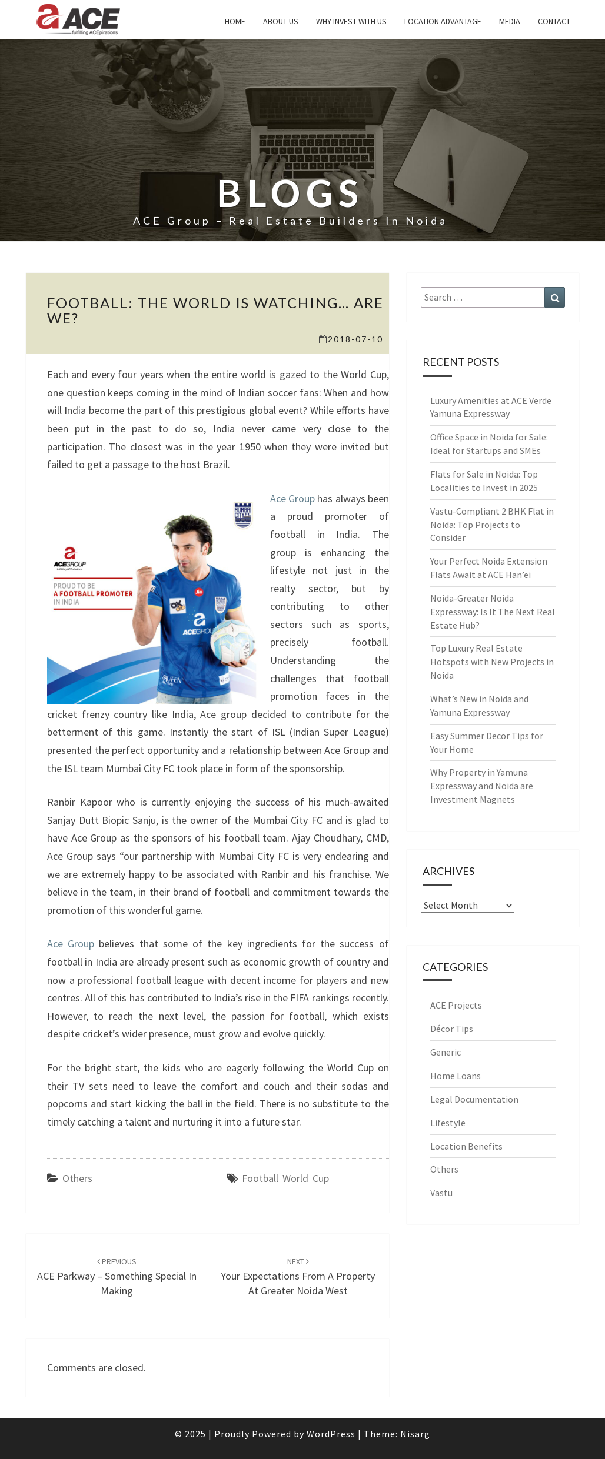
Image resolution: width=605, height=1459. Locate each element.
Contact (554, 21)
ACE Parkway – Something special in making (117, 1276)
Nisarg (415, 1434)
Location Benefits (466, 1146)
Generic (445, 1052)
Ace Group (292, 498)
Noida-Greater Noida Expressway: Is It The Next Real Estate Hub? (492, 611)
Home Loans (455, 1075)
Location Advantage (442, 21)
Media (509, 21)
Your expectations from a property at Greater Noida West (298, 1276)
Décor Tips (451, 1028)
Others (77, 1178)
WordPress (331, 1434)
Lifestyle (448, 1123)
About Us (280, 21)
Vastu (441, 1192)
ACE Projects (456, 1005)
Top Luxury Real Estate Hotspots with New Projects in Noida (492, 661)
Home (235, 21)
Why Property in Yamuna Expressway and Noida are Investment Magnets (481, 785)
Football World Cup (285, 1178)
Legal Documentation (474, 1099)
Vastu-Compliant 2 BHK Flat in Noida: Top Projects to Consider (492, 524)
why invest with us (351, 21)
